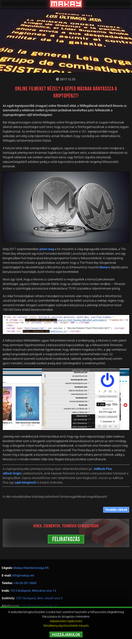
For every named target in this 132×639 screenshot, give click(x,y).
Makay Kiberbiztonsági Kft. (32, 568)
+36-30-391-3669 (25, 583)
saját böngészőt (25, 482)
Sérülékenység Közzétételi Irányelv (66, 625)
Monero (104, 267)
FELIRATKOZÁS (66, 539)
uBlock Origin (12, 473)
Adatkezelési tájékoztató (66, 621)
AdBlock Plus (103, 469)
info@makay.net (23, 575)
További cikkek (116, 510)
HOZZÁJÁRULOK (66, 635)
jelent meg (47, 249)
